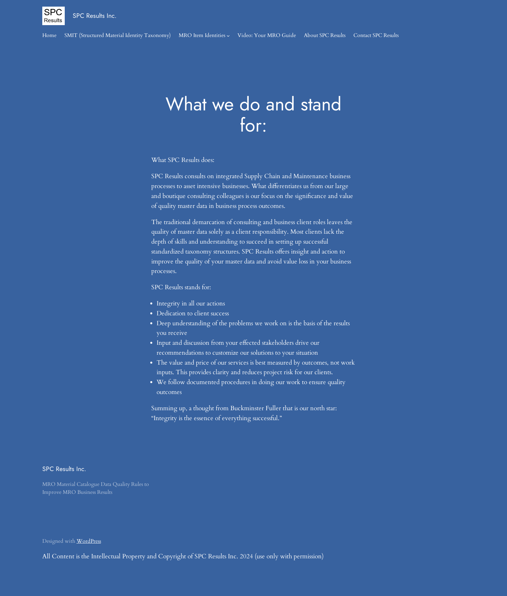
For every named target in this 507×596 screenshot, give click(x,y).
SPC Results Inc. (95, 15)
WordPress (89, 541)
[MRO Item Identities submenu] (228, 35)
